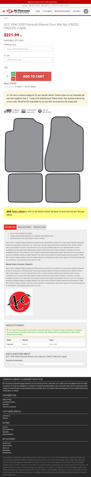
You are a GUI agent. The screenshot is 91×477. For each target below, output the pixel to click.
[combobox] (29, 49)
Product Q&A (39, 227)
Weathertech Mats (62, 11)
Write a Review (30, 86)
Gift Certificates (8, 429)
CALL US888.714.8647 (47, 111)
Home (38, 11)
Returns (5, 418)
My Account (7, 443)
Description (10, 227)
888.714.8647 (34, 5)
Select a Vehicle (18, 211)
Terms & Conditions (9, 407)
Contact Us (46, 5)
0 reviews (18, 86)
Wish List (6, 448)
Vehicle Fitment (24, 227)
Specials (6, 432)
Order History (7, 446)
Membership (7, 453)
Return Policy (7, 400)
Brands (5, 427)
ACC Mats (76, 11)
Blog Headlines (8, 434)
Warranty (6, 404)
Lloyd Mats (47, 11)
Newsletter (6, 450)
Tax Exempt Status (9, 402)
